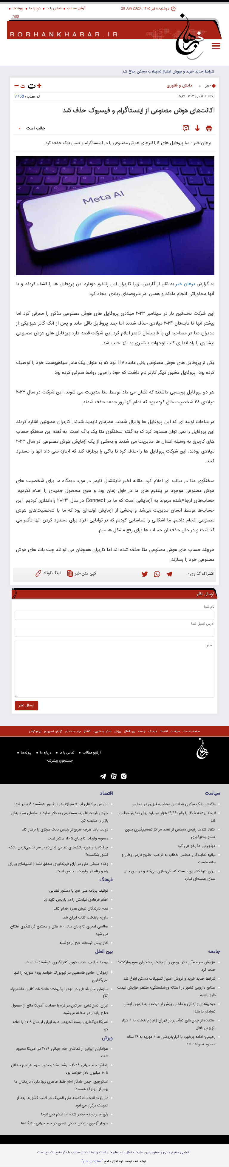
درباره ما (35, 8)
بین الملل (129, 731)
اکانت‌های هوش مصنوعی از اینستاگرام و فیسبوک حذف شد (138, 110)
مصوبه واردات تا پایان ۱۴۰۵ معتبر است (77, 838)
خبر (208, 85)
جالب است (35, 128)
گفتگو (87, 731)
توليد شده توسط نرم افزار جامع (113, 1161)
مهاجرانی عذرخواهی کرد (197, 846)
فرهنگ (152, 731)
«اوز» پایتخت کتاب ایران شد (85, 917)
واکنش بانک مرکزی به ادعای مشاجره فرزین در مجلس (173, 804)
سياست (175, 731)
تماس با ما (54, 8)
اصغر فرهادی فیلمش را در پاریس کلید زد (76, 899)
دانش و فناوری (179, 85)
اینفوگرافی (35, 731)
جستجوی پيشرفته (60, 761)
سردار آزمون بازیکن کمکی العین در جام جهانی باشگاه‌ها (64, 1123)
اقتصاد (164, 731)
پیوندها (18, 8)
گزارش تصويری (53, 731)
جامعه (142, 731)
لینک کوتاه (47, 573)
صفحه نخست (191, 731)
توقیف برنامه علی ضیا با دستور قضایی (78, 890)
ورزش (117, 731)
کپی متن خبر (80, 573)
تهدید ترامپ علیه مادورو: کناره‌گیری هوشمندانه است (67, 962)
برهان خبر (185, 284)
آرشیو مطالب (76, 8)
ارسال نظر (205, 594)
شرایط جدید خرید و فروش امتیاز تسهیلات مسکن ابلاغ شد (168, 71)
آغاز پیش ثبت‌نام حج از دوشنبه (83, 943)
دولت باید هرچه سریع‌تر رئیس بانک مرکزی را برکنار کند (65, 829)
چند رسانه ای (73, 731)
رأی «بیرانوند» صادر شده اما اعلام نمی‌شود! (74, 1114)
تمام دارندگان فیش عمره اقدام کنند (81, 908)
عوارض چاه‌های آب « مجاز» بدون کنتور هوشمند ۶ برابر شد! (61, 804)
